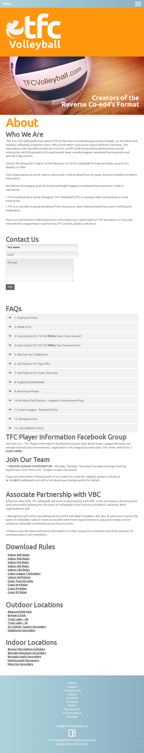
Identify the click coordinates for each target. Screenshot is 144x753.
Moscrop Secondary (20, 664)
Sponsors (72, 698)
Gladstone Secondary (21, 630)
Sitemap (72, 716)
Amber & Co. (80, 744)
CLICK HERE (14, 451)
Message (40, 270)
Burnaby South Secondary (24, 656)
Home (72, 683)
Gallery (72, 694)
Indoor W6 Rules (18, 566)
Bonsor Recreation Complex (26, 649)
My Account (72, 709)
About (72, 705)
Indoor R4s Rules (19, 558)
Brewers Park (17, 615)
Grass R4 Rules (17, 588)
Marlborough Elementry (23, 660)
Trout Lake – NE (18, 619)
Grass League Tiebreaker (24, 573)
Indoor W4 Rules (18, 562)
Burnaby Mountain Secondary (27, 652)
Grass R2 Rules (17, 592)
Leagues (72, 686)
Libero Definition (19, 577)
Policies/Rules (72, 712)
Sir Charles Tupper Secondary (27, 626)
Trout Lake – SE (18, 622)
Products (72, 701)
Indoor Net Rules (19, 554)
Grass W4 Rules (18, 584)
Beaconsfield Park (20, 611)
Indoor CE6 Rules (19, 569)
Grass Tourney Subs (20, 581)
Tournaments (72, 690)
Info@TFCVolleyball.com (72, 726)
